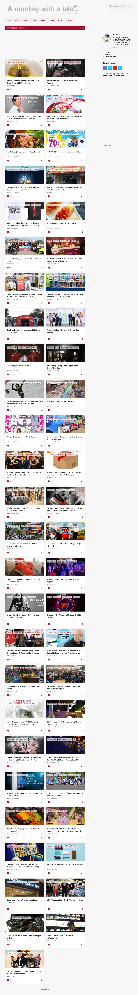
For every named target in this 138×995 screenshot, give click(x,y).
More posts (45, 989)
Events (25, 20)
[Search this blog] (122, 6)
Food (34, 20)
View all (81, 28)
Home (8, 20)
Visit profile (116, 47)
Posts (107, 54)
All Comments (110, 56)
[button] (41, 89)
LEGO (52, 20)
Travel (69, 20)
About (17, 20)
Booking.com (107, 145)
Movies (60, 20)
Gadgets (43, 20)
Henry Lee (116, 34)
